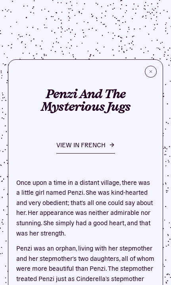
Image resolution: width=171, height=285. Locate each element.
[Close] (151, 72)
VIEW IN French (85, 144)
